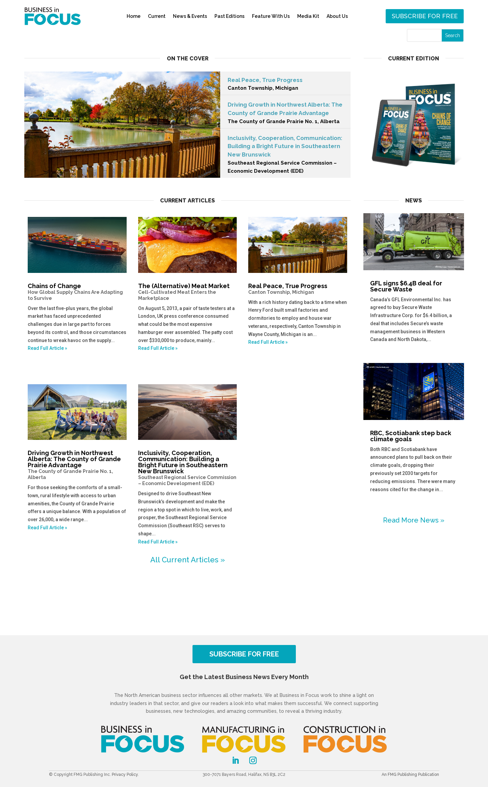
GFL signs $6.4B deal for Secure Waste (406, 286)
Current (156, 16)
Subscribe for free (425, 16)
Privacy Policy (125, 774)
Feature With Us (271, 16)
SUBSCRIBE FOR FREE (244, 654)
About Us (337, 16)
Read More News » (413, 520)
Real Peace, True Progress (285, 85)
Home (133, 16)
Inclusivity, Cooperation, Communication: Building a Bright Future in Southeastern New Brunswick (187, 467)
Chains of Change (77, 291)
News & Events (190, 16)
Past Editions (229, 16)
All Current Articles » (187, 559)
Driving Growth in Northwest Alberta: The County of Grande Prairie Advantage (285, 113)
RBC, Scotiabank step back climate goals (410, 436)
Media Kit (308, 16)
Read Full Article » (47, 348)
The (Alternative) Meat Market (187, 291)
